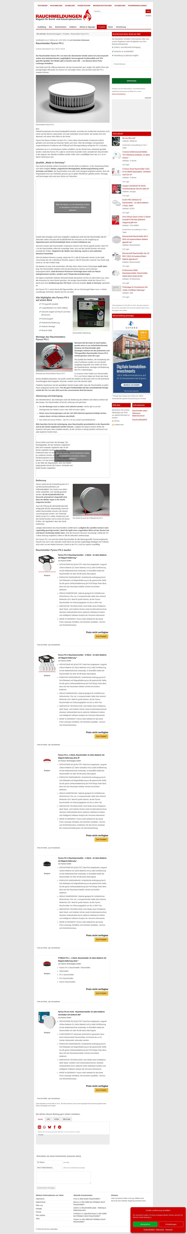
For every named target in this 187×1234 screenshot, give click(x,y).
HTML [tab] (56, 1119)
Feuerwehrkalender (137, 5)
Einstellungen (171, 1224)
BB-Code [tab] (66, 1119)
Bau (50, 27)
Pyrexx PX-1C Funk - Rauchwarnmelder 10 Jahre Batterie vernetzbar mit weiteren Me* (81, 1013)
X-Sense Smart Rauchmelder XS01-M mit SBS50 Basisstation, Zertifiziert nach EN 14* (136, 172)
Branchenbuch (60, 27)
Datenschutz (160, 1229)
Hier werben (40, 1215)
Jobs (38, 1218)
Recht (110, 27)
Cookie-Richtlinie (149, 1229)
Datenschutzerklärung (118, 94)
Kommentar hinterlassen (81, 40)
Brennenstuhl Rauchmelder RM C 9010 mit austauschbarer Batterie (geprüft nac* (135, 239)
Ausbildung (41, 27)
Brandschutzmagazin (54, 34)
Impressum (169, 1229)
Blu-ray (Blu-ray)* (129, 138)
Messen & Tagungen (87, 27)
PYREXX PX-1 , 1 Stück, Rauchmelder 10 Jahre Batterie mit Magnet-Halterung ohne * (82, 959)
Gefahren (73, 27)
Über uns (39, 1205)
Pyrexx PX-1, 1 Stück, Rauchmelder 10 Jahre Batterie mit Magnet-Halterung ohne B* (81, 756)
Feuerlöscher (84, 5)
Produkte (101, 27)
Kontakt (39, 1208)
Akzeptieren (145, 1224)
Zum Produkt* (101, 636)
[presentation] (130, 72)
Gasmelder (70, 5)
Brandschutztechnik (102, 5)
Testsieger (42, 5)
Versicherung (121, 27)
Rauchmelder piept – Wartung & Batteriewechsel (140, 413)
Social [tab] (40, 1119)
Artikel (117, 421)
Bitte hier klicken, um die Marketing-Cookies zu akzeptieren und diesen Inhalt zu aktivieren (72, 207)
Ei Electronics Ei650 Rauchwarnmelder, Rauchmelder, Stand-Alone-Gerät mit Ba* (135, 273)
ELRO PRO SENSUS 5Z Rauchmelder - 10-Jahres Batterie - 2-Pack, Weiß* (135, 203)
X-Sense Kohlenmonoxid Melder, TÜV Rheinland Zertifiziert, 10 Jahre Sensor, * (136, 155)
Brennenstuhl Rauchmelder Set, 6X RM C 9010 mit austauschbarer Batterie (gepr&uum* (135, 256)
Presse (38, 1212)
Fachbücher (120, 5)
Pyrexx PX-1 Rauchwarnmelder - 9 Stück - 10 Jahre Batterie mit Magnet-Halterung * (82, 656)
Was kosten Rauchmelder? (90, 1198)
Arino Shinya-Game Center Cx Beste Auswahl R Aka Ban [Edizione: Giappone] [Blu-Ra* (136, 220)
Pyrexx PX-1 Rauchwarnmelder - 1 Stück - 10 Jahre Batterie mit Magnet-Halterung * (82, 556)
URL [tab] (48, 1119)
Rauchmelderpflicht (139, 420)
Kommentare (119, 424)
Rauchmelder (56, 5)
